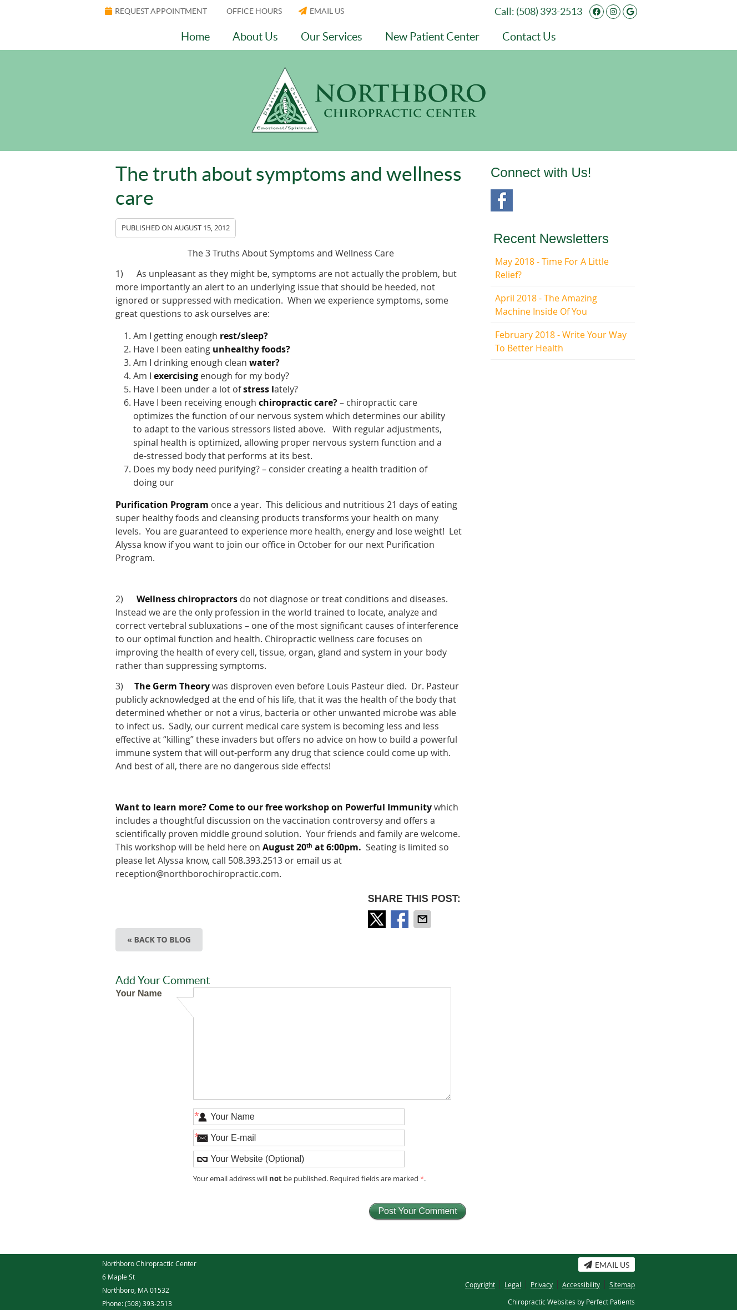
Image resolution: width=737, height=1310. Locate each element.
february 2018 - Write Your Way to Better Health (561, 341)
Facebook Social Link (502, 200)
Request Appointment (156, 11)
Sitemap (622, 1284)
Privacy (542, 1284)
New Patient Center (432, 37)
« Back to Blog (159, 939)
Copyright (480, 1284)
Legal (512, 1284)
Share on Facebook (401, 919)
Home (195, 37)
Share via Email (423, 919)
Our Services (331, 37)
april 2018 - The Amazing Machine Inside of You (546, 305)
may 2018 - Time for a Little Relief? (552, 268)
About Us (255, 37)
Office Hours (254, 11)
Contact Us (529, 37)
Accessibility (581, 1284)
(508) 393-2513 (549, 11)
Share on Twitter (378, 919)
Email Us (321, 11)
